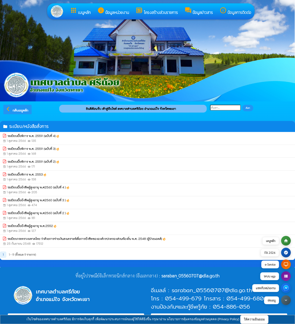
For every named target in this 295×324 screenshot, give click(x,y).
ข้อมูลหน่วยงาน (113, 11)
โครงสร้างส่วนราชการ (157, 11)
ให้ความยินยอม (254, 319)
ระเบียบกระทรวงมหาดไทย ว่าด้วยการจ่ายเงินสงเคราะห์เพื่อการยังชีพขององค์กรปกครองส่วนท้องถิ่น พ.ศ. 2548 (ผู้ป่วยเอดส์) (86, 239)
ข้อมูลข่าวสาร (199, 11)
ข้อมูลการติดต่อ (235, 11)
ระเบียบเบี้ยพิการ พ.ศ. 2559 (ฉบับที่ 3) (33, 149)
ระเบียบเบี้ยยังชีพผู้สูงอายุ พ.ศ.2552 (32, 226)
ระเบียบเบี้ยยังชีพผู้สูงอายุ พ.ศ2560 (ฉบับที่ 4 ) (38, 187)
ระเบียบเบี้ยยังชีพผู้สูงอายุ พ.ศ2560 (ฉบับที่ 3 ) (38, 200)
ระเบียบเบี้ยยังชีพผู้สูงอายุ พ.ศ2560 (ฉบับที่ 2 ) (38, 213)
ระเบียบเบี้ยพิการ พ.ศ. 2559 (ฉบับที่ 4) (33, 136)
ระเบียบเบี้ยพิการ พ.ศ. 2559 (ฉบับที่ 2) (33, 162)
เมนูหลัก (80, 11)
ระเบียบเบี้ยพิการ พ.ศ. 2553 (27, 174)
